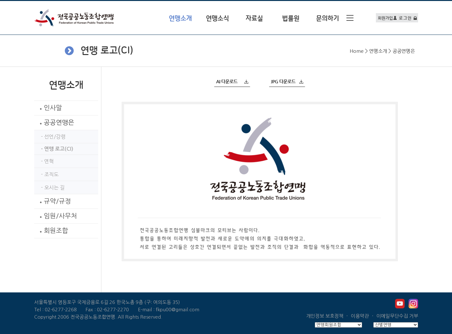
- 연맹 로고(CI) (54, 149)
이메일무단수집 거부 (397, 316)
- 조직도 (47, 174)
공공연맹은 (55, 122)
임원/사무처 (56, 216)
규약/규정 (53, 201)
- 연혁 (45, 161)
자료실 (254, 18)
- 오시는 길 (50, 187)
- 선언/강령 (51, 136)
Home (357, 51)
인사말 (49, 108)
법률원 (290, 18)
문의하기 (327, 18)
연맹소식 (217, 18)
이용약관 (360, 316)
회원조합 (52, 230)
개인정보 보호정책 (324, 316)
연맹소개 (378, 51)
